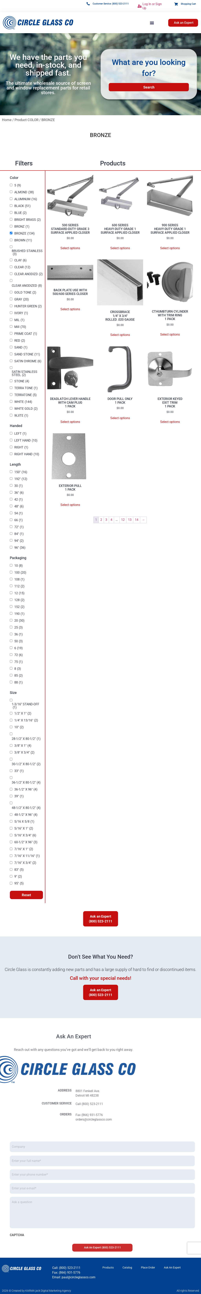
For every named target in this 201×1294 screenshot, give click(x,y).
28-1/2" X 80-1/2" (26, 738)
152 (19, 607)
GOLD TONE (25, 292)
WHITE (23, 401)
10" (19, 727)
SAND (20, 347)
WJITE (21, 415)
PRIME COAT (25, 333)
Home (7, 120)
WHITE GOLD (26, 408)
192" (20, 479)
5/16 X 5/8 (24, 821)
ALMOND (24, 192)
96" (20, 547)
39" (19, 796)
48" (19, 506)
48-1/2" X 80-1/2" (26, 807)
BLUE (20, 212)
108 (19, 579)
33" (19, 771)
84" (19, 534)
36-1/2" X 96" (25, 789)
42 (18, 499)
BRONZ (21, 226)
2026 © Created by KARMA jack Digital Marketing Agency (36, 1290)
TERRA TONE (26, 388)
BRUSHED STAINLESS (27, 252)
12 (19, 593)
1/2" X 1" (22, 713)
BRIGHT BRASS (27, 219)
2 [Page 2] (101, 520)
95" (19, 883)
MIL (19, 320)
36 (18, 634)
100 (20, 572)
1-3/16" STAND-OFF (25, 706)
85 (18, 675)
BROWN (23, 240)
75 (18, 661)
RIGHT (21, 447)
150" (20, 472)
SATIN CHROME (27, 361)
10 (18, 565)
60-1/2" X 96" (25, 842)
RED (19, 340)
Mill (20, 327)
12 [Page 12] (123, 520)
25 (18, 627)
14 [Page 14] (136, 520)
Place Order (148, 1267)
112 (19, 586)
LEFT (20, 433)
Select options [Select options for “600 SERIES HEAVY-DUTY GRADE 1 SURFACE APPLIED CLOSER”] (120, 248)
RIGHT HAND (26, 454)
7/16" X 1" (23, 849)
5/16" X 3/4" (25, 835)
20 (19, 620)
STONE (21, 381)
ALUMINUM (25, 199)
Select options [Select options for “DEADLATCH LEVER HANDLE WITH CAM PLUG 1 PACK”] (70, 422)
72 (18, 655)
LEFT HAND (25, 440)
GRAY (21, 299)
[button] (152, 22)
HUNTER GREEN (28, 306)
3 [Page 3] (106, 520)
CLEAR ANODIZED (27, 285)
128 (19, 600)
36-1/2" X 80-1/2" (26, 782)
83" (19, 869)
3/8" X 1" (22, 745)
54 (18, 513)
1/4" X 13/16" (26, 720)
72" (19, 527)
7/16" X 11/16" (27, 856)
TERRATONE (25, 395)
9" (18, 876)
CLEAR (22, 267)
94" (19, 540)
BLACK (22, 206)
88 (18, 682)
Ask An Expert (172, 1267)
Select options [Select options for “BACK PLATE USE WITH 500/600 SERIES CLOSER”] (70, 309)
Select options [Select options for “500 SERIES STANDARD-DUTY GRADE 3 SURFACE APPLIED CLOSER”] (70, 248)
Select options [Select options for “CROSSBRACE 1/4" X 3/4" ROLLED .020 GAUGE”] (120, 335)
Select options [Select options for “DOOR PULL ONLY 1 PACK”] (120, 418)
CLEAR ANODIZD (28, 274)
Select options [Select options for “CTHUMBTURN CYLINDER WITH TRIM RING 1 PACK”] (170, 334)
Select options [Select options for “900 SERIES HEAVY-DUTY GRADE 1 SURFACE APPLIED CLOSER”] (170, 248)
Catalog (127, 1267)
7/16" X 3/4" (25, 862)
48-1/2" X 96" (25, 814)
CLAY (20, 260)
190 (19, 613)
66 (18, 520)
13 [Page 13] (130, 520)
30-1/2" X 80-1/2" (26, 764)
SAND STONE (27, 354)
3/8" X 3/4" (24, 752)
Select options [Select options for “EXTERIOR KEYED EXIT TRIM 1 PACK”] (170, 422)
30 (18, 485)
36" (19, 492)
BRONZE (24, 233)
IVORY (21, 313)
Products (108, 1267)
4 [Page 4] (111, 520)
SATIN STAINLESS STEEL (24, 373)
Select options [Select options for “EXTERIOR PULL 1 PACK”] (70, 505)
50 (18, 641)
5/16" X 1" (23, 828)
